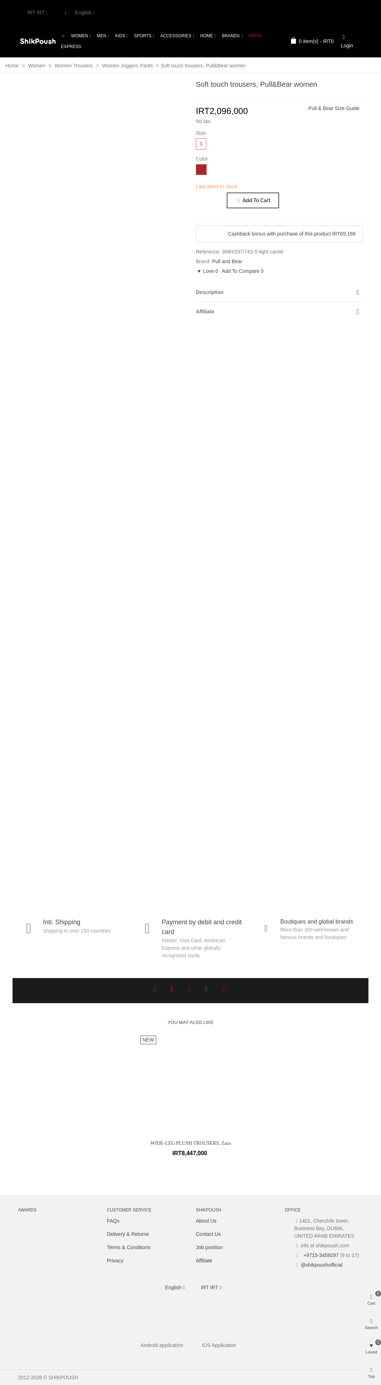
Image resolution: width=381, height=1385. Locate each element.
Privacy (115, 1260)
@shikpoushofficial (322, 1265)
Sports (142, 35)
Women (79, 35)
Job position (209, 1247)
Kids (120, 35)
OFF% (255, 35)
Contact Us (208, 1234)
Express (71, 46)
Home (206, 35)
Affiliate (204, 1260)
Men (102, 35)
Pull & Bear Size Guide (334, 108)
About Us (206, 1221)
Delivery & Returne (128, 1234)
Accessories (176, 35)
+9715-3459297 (320, 1255)
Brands (231, 35)
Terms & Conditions (128, 1247)
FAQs (113, 1221)
